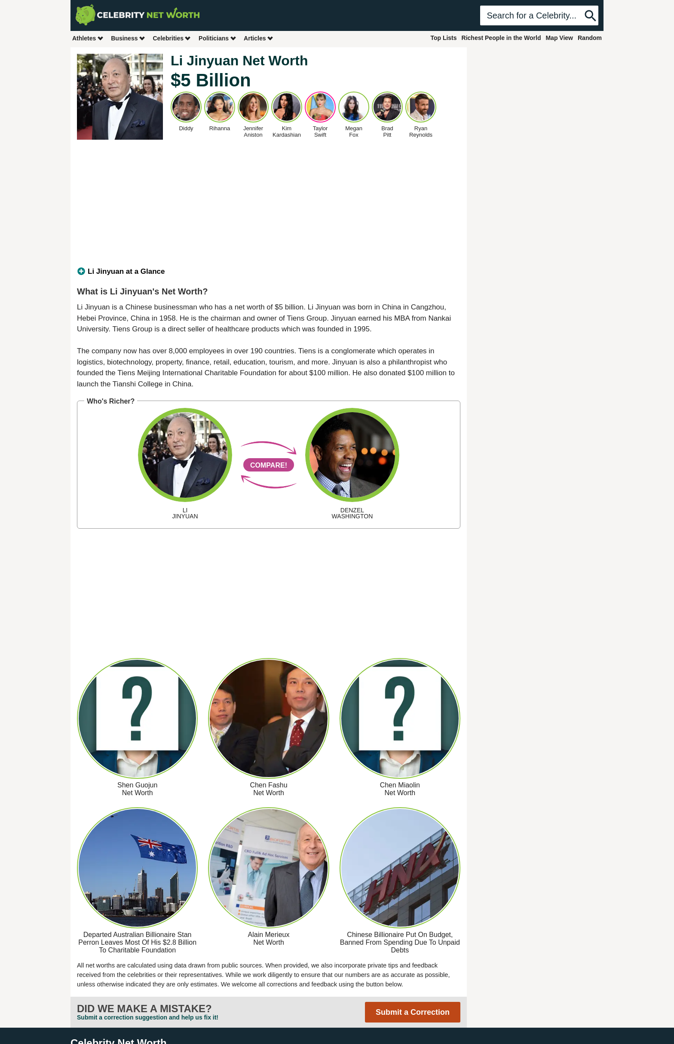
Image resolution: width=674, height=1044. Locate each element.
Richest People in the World (501, 37)
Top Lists (443, 37)
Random (590, 37)
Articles (258, 38)
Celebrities (172, 38)
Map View (559, 37)
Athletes (88, 38)
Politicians (217, 38)
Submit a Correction (413, 1012)
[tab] (268, 271)
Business (128, 38)
